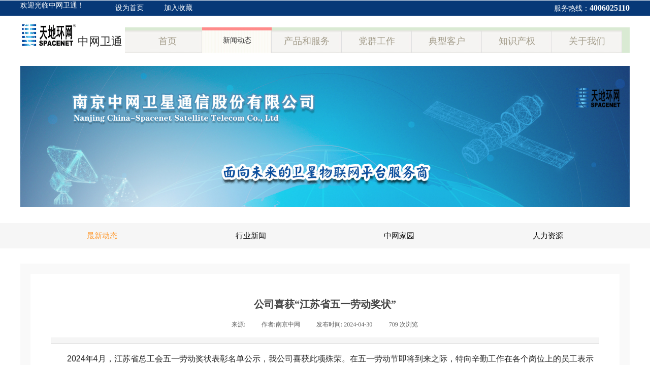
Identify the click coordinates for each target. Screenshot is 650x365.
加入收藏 (178, 8)
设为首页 (129, 8)
